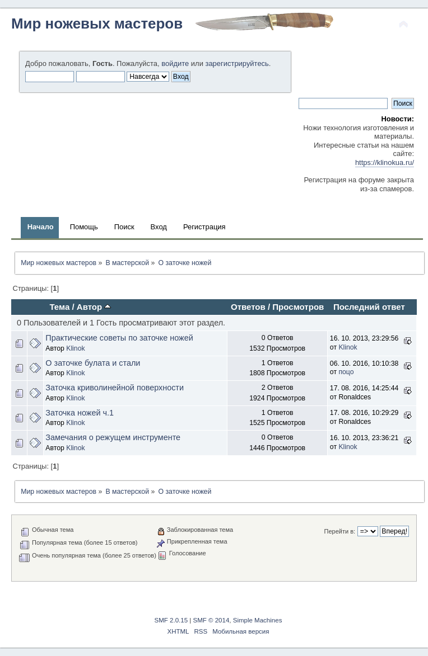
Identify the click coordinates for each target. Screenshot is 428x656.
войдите (175, 63)
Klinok (75, 348)
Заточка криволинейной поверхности (114, 387)
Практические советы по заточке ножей (119, 337)
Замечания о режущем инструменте (112, 437)
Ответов (248, 307)
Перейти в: (340, 531)
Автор (94, 307)
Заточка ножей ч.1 (79, 412)
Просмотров (298, 307)
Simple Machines (257, 620)
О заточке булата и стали (92, 362)
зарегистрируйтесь (236, 63)
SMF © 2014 (211, 620)
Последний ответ (369, 307)
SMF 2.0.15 (171, 620)
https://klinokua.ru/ (384, 162)
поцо (345, 372)
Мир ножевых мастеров (97, 23)
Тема (59, 307)
